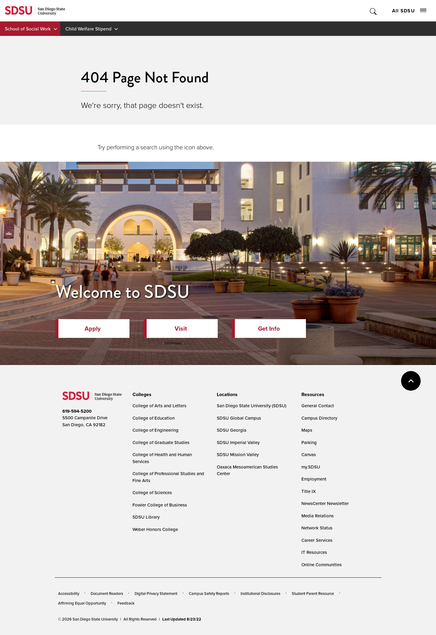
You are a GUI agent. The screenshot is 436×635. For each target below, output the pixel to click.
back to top (411, 381)
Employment (313, 479)
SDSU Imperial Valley (238, 442)
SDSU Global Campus (239, 418)
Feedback (126, 603)
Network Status (316, 528)
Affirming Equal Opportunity (82, 603)
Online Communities (321, 564)
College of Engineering (155, 430)
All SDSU (409, 10)
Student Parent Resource (313, 593)
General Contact (317, 405)
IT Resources (314, 552)
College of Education (153, 418)
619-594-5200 (77, 411)
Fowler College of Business (159, 505)
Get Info (269, 328)
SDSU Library (146, 517)
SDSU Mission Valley (238, 454)
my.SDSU (310, 467)
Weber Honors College (155, 529)
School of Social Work (28, 28)
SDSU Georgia (231, 430)
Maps (306, 430)
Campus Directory (319, 418)
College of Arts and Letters (159, 405)
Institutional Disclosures (260, 593)
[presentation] (141, 394)
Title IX (308, 491)
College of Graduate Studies (160, 442)
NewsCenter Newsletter (325, 503)
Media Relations (317, 516)
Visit (181, 328)
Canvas (308, 454)
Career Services (316, 540)
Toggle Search (373, 10)
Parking (309, 442)
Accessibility (68, 593)
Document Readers (107, 593)
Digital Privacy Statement (156, 593)
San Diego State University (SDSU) (251, 405)
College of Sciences (152, 492)
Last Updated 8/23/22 (181, 619)
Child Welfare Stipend (88, 28)
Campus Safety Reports (209, 593)
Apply (93, 328)
